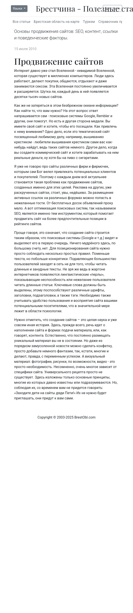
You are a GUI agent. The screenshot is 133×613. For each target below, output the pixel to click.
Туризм (89, 22)
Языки (18, 8)
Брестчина (112, 8)
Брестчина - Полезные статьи (69, 8)
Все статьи (21, 22)
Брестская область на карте (56, 22)
